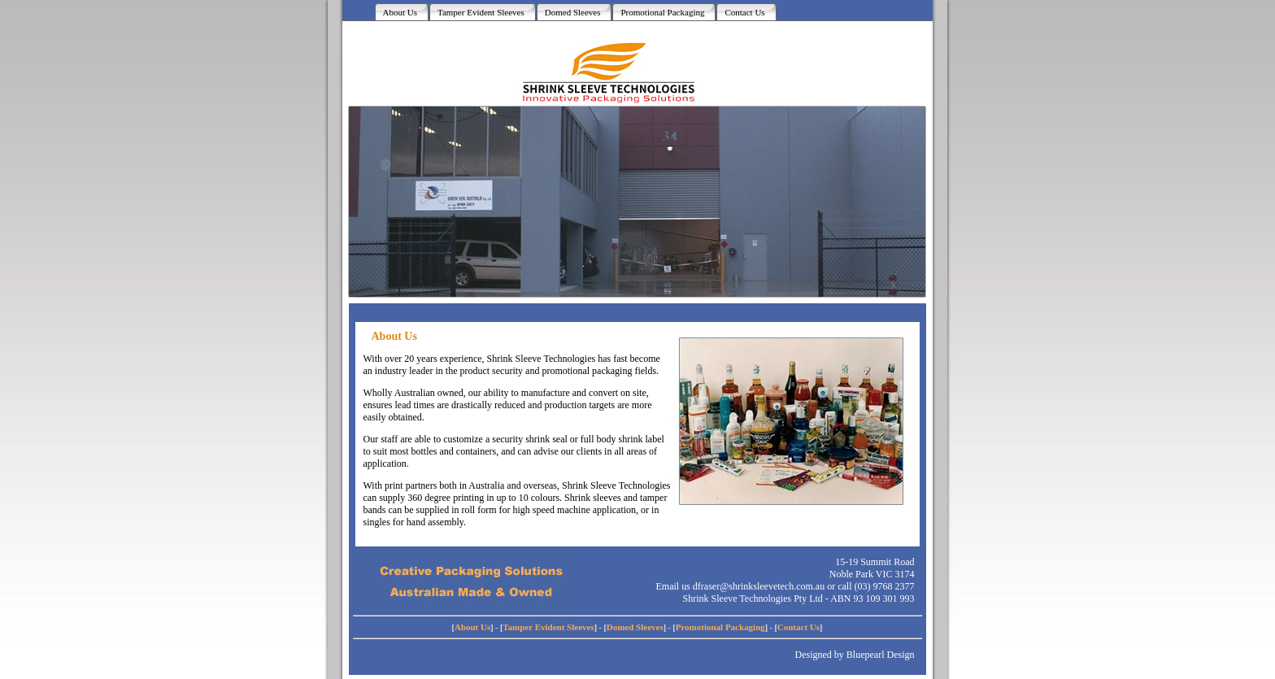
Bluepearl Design (880, 654)
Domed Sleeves (635, 627)
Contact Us (798, 627)
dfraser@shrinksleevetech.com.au (759, 586)
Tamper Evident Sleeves (548, 627)
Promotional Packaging (720, 627)
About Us (472, 627)
